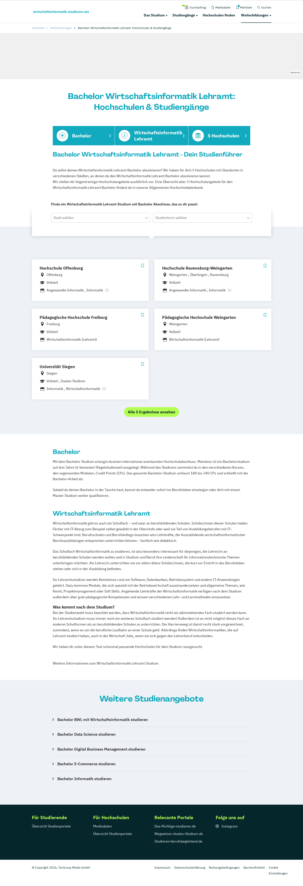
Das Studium (154, 15)
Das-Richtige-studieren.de (175, 826)
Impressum (162, 867)
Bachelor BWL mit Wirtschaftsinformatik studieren (102, 719)
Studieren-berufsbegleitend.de (178, 841)
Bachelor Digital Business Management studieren (101, 749)
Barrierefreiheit (254, 867)
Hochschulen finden (219, 15)
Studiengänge (183, 15)
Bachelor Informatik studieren (84, 778)
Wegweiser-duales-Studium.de (178, 834)
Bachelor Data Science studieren (86, 734)
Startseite (38, 28)
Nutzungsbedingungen (224, 867)
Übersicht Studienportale (51, 826)
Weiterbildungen (254, 15)
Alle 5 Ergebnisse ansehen (151, 411)
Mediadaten (102, 826)
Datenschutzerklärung (189, 867)
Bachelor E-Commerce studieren (86, 763)
